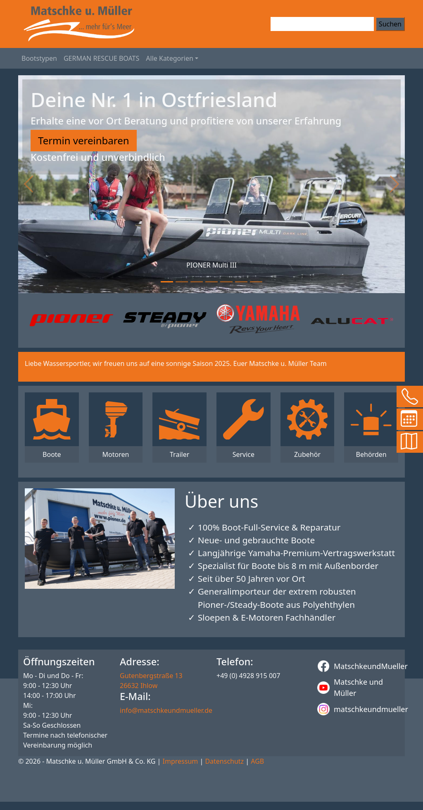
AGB (257, 761)
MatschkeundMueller (358, 666)
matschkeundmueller (358, 709)
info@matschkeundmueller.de (166, 710)
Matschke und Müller (350, 687)
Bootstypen (39, 58)
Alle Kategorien (169, 58)
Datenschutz (224, 761)
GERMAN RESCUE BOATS (101, 58)
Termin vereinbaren (83, 140)
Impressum (180, 761)
